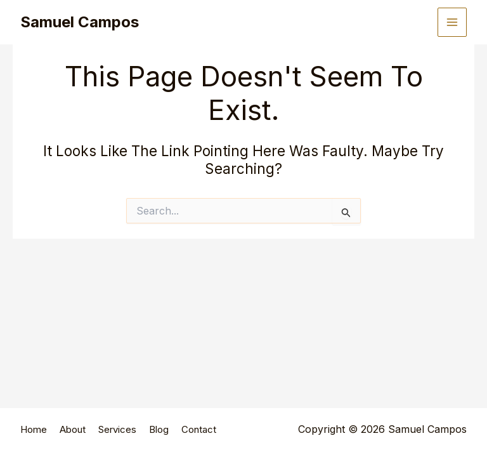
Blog (159, 429)
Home (33, 429)
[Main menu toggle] (452, 22)
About (73, 429)
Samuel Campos (79, 22)
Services (117, 429)
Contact (198, 429)
